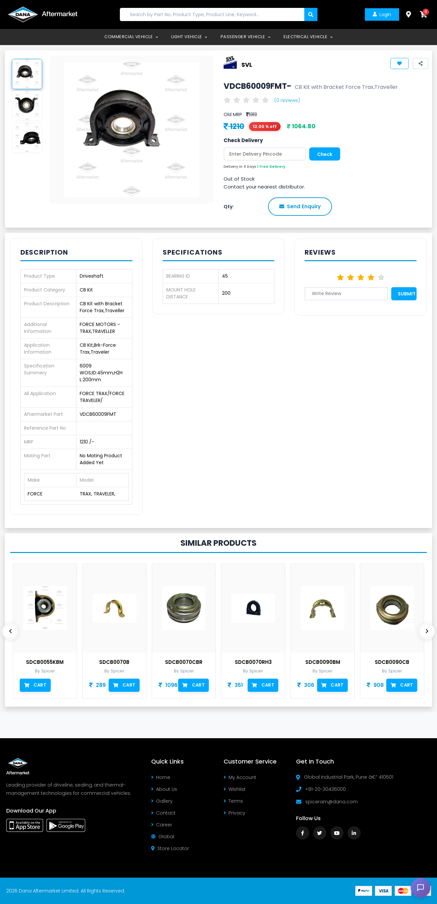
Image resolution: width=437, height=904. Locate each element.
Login (381, 14)
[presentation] (10, 631)
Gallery (162, 801)
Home (160, 777)
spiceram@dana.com (331, 801)
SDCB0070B (114, 662)
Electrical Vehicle (308, 37)
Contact (163, 813)
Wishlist (235, 789)
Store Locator (170, 848)
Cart (35, 685)
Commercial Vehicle (131, 37)
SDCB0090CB (392, 662)
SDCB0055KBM (45, 662)
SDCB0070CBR (184, 662)
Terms (233, 801)
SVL (246, 64)
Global (162, 836)
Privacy (234, 813)
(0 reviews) (287, 100)
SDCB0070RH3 (253, 662)
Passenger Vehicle (246, 37)
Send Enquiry (300, 206)
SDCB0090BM (322, 662)
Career (161, 824)
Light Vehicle (189, 37)
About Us (164, 789)
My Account (240, 777)
